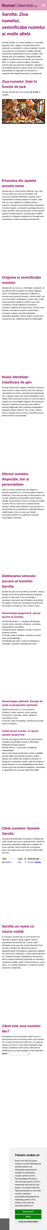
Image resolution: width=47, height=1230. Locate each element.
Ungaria (8, 862)
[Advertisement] (23, 150)
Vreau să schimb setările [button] (28, 1222)
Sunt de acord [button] (28, 1212)
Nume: (5, 1053)
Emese (31, 862)
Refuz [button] (28, 1217)
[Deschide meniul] (43, 5)
